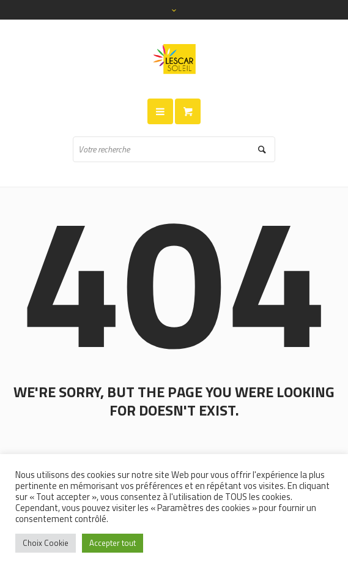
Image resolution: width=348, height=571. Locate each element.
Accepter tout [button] (112, 543)
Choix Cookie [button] (45, 543)
